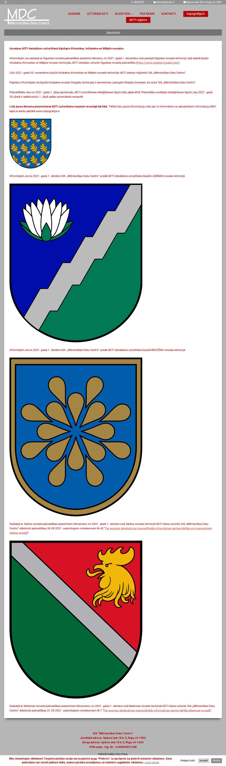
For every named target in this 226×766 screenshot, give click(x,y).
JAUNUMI (74, 13)
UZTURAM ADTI (97, 13)
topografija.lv (196, 13)
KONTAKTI (168, 13)
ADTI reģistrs (138, 20)
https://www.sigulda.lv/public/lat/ (158, 62)
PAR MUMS (147, 13)
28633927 (137, 2)
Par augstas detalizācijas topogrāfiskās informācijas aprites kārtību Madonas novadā (157, 710)
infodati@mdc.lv (163, 2)
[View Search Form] (4, 2)
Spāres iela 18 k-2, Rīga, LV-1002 (202, 2)
